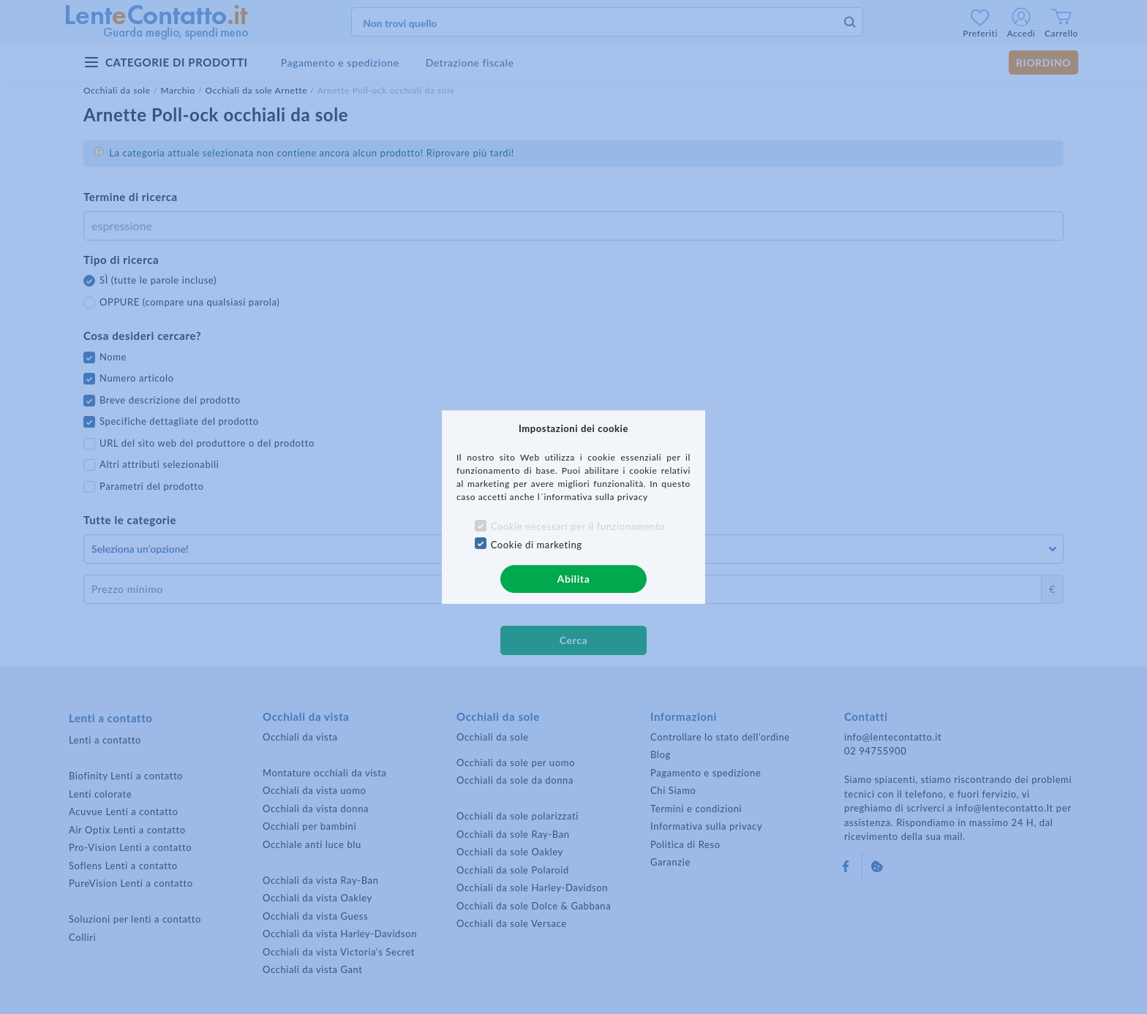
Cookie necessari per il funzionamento (578, 526)
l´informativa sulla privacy (593, 496)
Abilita (573, 578)
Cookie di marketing (536, 544)
